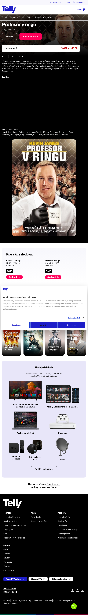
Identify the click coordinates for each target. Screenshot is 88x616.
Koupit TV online (31, 36)
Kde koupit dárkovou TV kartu (15, 526)
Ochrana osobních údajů (68, 530)
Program (22, 17)
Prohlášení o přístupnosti (68, 538)
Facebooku (52, 484)
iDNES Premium (9, 571)
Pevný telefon (36, 517)
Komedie (39, 17)
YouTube (52, 487)
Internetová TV (64, 517)
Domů (4, 17)
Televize (13, 17)
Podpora (62, 513)
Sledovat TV (38, 579)
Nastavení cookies (11, 603)
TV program (8, 530)
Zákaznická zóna (53, 2)
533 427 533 (9, 589)
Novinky (6, 558)
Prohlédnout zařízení (44, 469)
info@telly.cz (10, 592)
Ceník (5, 534)
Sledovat (10, 36)
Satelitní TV (62, 522)
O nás (5, 550)
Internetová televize (11, 517)
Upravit (44, 325)
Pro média (7, 562)
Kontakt (66, 2)
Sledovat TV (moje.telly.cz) (14, 538)
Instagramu (37, 487)
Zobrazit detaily (74, 318)
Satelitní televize (10, 522)
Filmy (31, 17)
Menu (81, 9)
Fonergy (6, 567)
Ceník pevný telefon (38, 522)
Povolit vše (71, 325)
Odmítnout (16, 325)
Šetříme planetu (64, 534)
